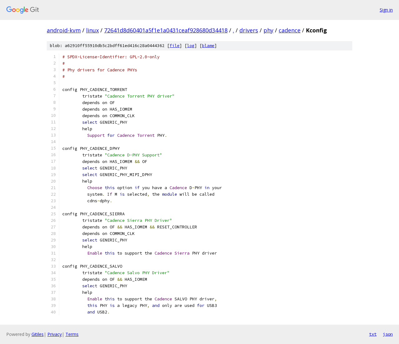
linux (92, 30)
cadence (289, 30)
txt (373, 334)
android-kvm (64, 30)
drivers (248, 30)
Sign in (386, 10)
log (191, 45)
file (175, 45)
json (388, 334)
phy (268, 30)
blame (208, 45)
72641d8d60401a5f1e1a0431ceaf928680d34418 (166, 30)
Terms (72, 334)
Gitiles (37, 334)
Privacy (54, 334)
